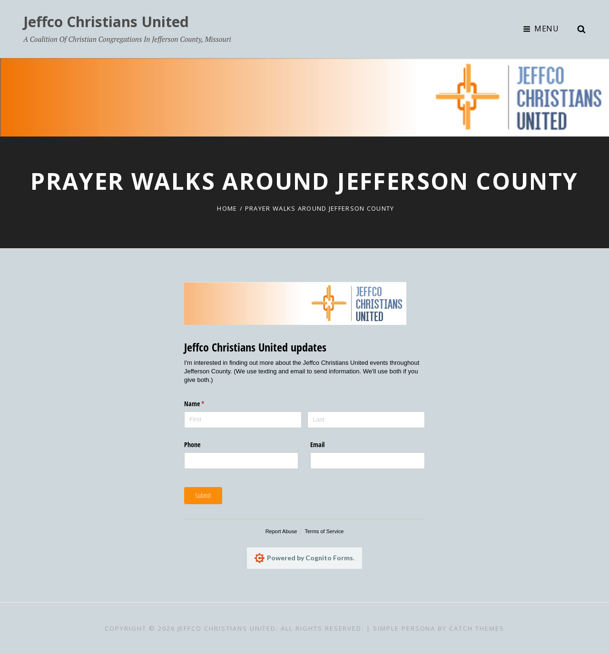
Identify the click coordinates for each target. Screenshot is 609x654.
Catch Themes (476, 628)
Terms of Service (324, 531)
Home (227, 208)
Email (317, 444)
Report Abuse (281, 531)
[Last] (366, 419)
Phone (192, 444)
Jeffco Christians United (106, 21)
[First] (243, 419)
